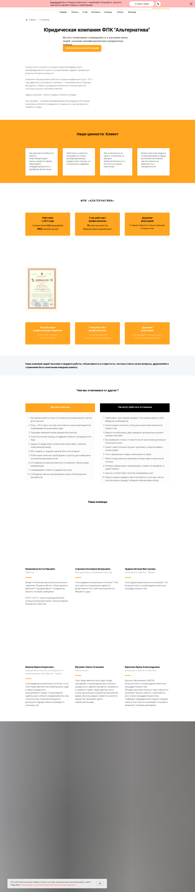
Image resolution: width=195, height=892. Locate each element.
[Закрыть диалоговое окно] (191, 4)
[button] (141, 3)
